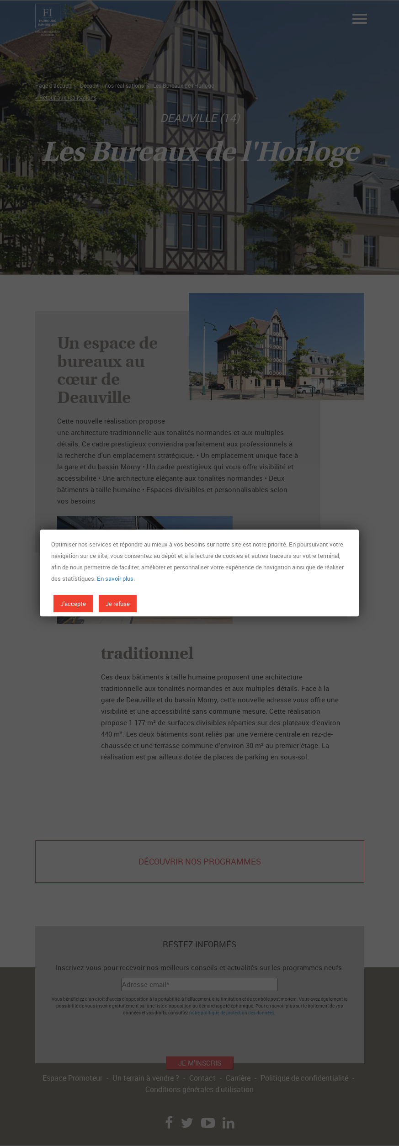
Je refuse (118, 604)
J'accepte (73, 604)
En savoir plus (115, 578)
